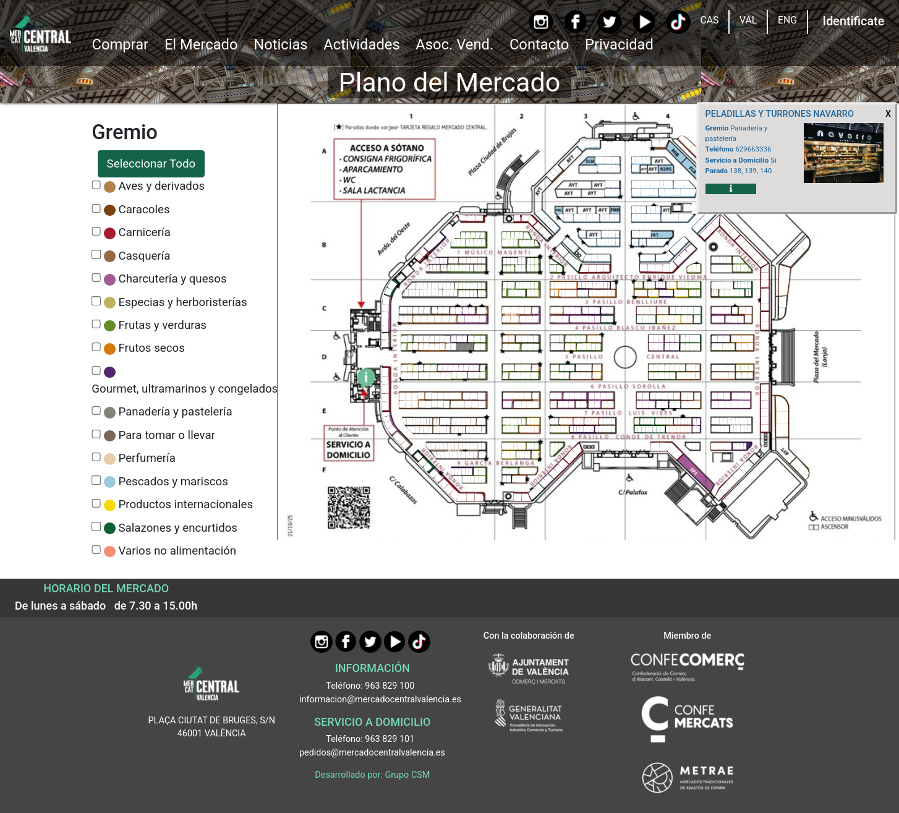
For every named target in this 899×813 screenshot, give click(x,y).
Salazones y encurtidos (178, 528)
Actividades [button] (361, 44)
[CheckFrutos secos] (96, 347)
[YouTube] (644, 22)
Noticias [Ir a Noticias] (280, 44)
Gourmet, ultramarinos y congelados (185, 389)
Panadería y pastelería (175, 412)
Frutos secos (152, 348)
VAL (748, 20)
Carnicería (145, 232)
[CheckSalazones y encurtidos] (96, 526)
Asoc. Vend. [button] (454, 44)
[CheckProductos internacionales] (96, 503)
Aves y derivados (162, 186)
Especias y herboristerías (183, 302)
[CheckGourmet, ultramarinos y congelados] (96, 370)
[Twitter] (609, 22)
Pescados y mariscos (173, 481)
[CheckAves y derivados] (96, 185)
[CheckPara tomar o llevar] (96, 434)
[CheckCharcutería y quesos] (96, 278)
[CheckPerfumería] (96, 457)
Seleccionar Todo (151, 164)
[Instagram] (541, 22)
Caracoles (144, 209)
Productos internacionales (186, 504)
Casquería (145, 256)
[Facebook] (575, 21)
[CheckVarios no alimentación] (96, 550)
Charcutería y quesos (173, 279)
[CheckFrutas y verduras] (96, 324)
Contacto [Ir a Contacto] (539, 44)
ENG (787, 20)
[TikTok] (678, 22)
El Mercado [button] (201, 44)
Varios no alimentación (178, 551)
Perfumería (147, 458)
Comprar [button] (120, 44)
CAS (709, 20)
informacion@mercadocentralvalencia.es (380, 699)
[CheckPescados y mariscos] (96, 480)
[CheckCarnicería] (96, 231)
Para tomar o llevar (167, 435)
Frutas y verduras (163, 325)
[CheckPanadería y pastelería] (96, 410)
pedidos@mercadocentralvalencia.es (372, 752)
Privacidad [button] (619, 44)
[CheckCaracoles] (96, 208)
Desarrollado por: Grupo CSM (372, 775)
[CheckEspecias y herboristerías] (96, 300)
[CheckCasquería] (96, 254)
